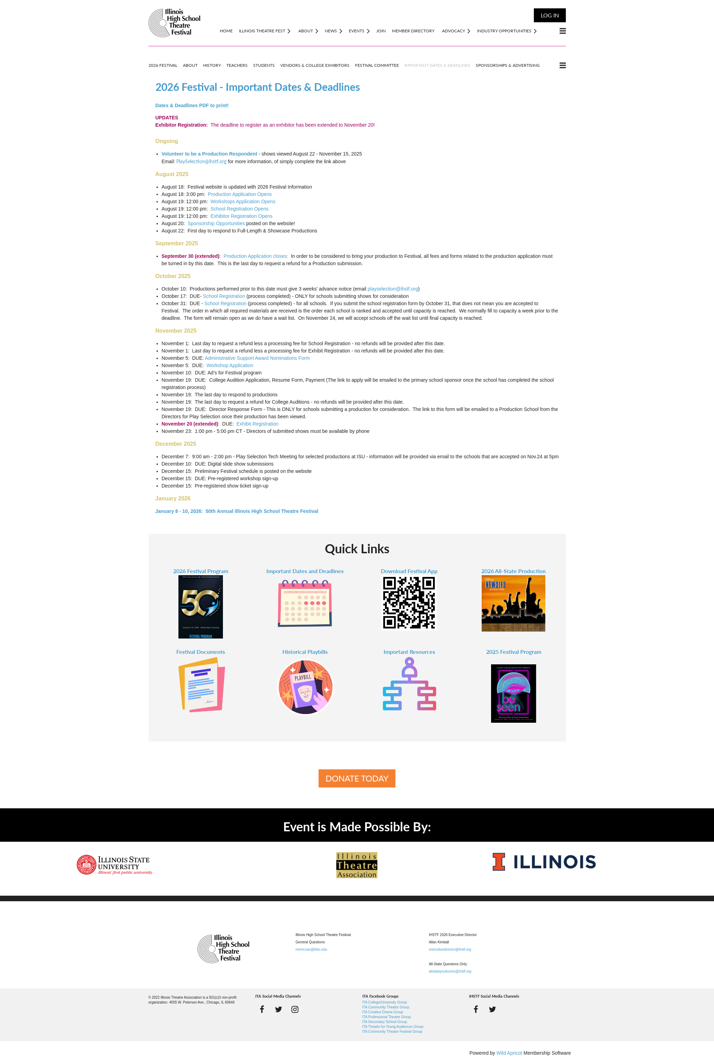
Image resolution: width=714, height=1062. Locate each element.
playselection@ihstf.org (393, 289)
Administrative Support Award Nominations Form (257, 358)
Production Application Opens (240, 194)
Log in (550, 15)
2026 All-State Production (513, 571)
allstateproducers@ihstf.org (450, 971)
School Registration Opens (239, 209)
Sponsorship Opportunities (216, 223)
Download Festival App (409, 571)
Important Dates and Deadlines (305, 571)
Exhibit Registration (257, 424)
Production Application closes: (256, 256)
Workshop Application (230, 365)
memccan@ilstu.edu (311, 949)
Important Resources (409, 651)
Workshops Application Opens (242, 201)
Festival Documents (200, 651)
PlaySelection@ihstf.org (201, 161)
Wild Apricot (509, 1053)
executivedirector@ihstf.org (450, 949)
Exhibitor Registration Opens (241, 216)
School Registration (224, 296)
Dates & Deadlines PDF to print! (192, 105)
